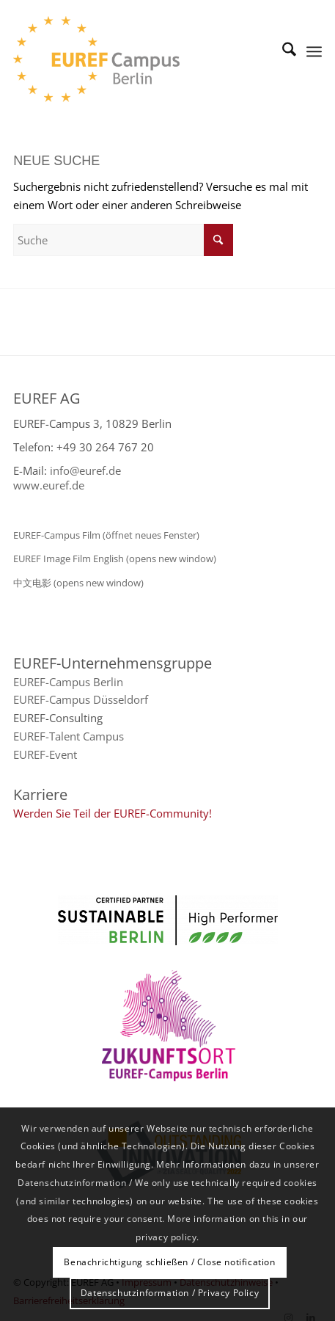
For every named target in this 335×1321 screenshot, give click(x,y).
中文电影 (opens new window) (78, 582)
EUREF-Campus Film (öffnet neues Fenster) (106, 535)
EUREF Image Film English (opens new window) (114, 558)
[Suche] (282, 51)
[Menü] (314, 51)
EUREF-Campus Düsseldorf (80, 699)
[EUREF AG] (136, 58)
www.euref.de (48, 485)
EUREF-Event (45, 754)
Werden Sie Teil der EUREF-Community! (112, 813)
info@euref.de (85, 470)
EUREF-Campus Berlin (68, 681)
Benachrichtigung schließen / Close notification (169, 1262)
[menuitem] (282, 51)
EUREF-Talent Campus (68, 736)
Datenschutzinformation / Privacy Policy (170, 1293)
